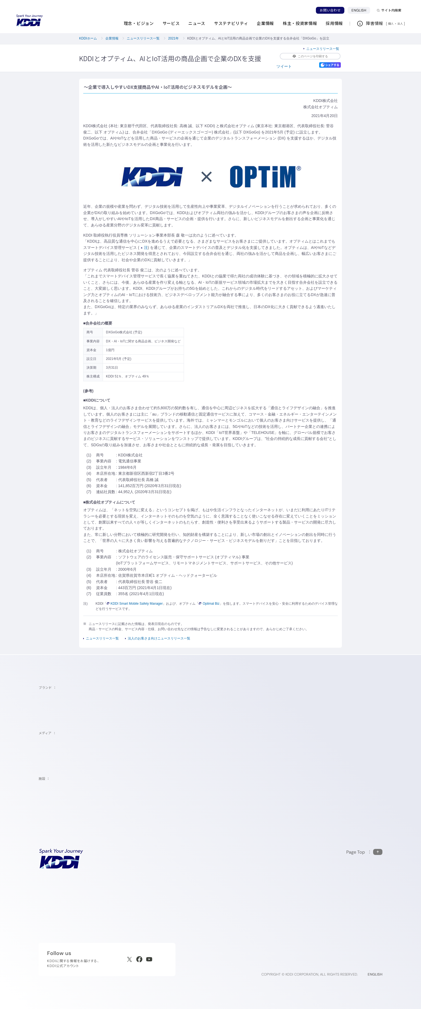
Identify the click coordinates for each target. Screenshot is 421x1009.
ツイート (284, 66)
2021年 (173, 38)
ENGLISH (360, 10)
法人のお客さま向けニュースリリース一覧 (159, 638)
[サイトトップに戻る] (29, 20)
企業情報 (112, 38)
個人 (391, 23)
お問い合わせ (330, 10)
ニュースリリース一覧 (143, 38)
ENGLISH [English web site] (375, 974)
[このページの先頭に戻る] (364, 852)
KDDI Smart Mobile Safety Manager (135, 604)
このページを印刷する (310, 56)
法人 (400, 23)
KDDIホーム (88, 38)
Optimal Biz (209, 604)
